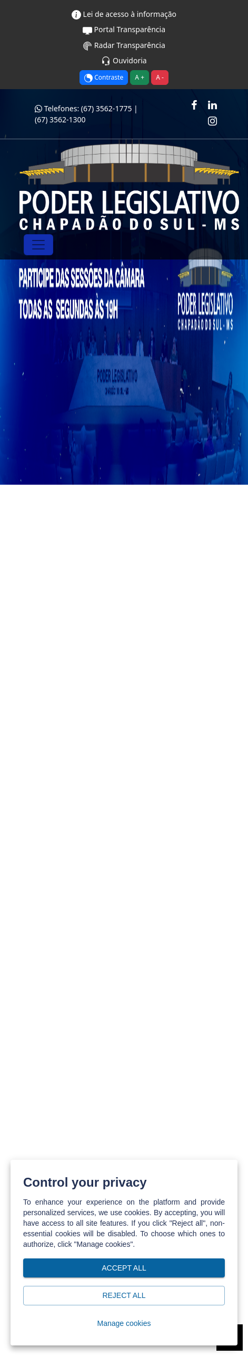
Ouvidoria (123, 60)
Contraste (103, 77)
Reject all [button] (124, 1295)
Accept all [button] (124, 1268)
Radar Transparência (124, 45)
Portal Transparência (124, 29)
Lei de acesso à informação (124, 14)
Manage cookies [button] (124, 1323)
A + (139, 77)
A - (160, 77)
